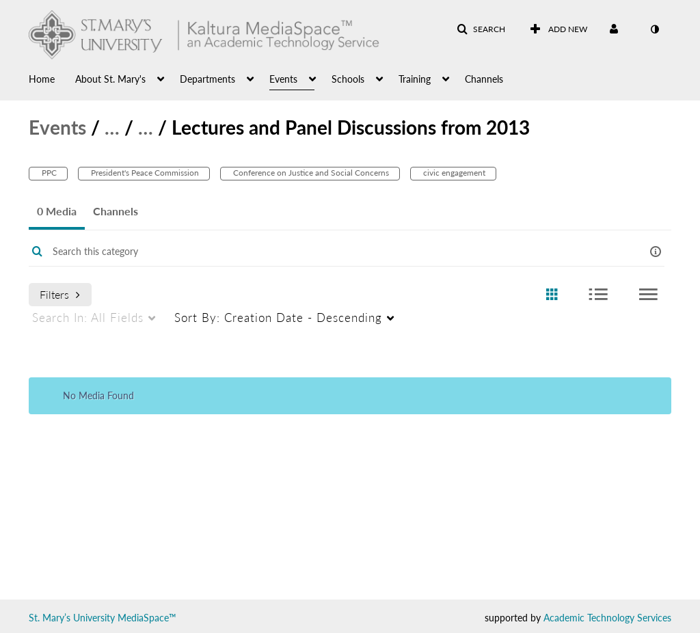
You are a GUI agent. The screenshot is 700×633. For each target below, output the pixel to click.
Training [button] (415, 79)
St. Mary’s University (72, 617)
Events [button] (283, 79)
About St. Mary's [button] (110, 79)
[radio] (551, 295)
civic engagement (453, 172)
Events (57, 127)
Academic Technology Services (607, 617)
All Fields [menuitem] (88, 317)
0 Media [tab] (57, 210)
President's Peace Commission (144, 172)
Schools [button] (348, 79)
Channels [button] (484, 79)
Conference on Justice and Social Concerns (310, 172)
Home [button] (42, 79)
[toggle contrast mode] (654, 29)
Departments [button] (207, 79)
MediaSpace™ (147, 617)
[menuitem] (52, 78)
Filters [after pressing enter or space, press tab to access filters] (60, 294)
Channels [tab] (115, 210)
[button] (481, 29)
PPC (48, 172)
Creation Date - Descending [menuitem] (278, 317)
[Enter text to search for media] (322, 251)
